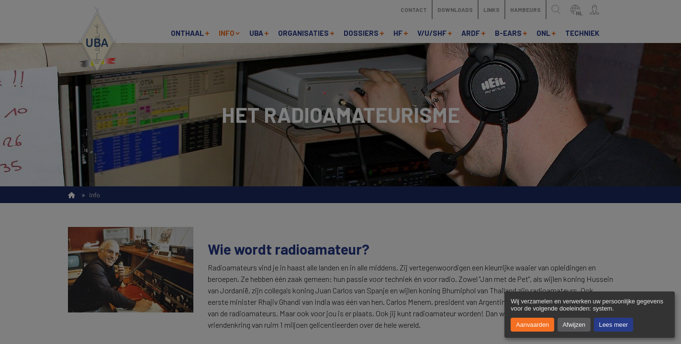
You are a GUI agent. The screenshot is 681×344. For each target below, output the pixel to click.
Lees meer (613, 324)
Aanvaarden (532, 324)
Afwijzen (574, 324)
